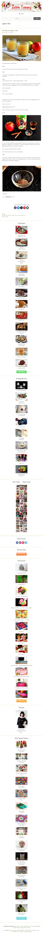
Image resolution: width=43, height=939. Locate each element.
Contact (22, 926)
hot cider (17, 215)
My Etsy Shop (21, 554)
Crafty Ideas (32, 926)
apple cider (5, 215)
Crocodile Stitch (28, 930)
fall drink (9, 215)
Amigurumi (26, 931)
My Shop (28, 927)
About (19, 926)
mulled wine (14, 85)
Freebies (30, 931)
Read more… (8, 196)
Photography (37, 926)
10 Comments (6, 216)
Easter (12, 931)
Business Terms (23, 927)
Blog (16, 926)
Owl (11, 930)
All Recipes (21, 371)
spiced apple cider (23, 215)
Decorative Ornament (20, 930)
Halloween (16, 931)
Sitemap (18, 927)
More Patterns (21, 918)
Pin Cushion (21, 931)
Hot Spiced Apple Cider (10, 30)
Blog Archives (26, 926)
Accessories (34, 930)
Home (38, 930)
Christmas (14, 930)
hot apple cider (13, 215)
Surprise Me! (21, 700)
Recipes (14, 927)
